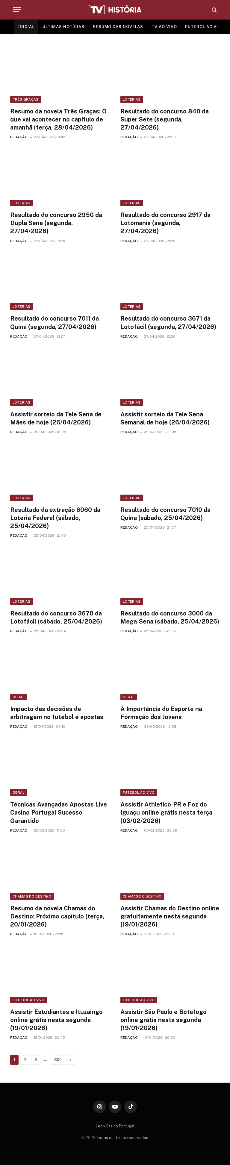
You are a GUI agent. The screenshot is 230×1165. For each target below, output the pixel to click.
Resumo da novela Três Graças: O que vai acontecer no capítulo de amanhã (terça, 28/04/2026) (58, 119)
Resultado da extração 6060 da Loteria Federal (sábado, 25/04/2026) (55, 518)
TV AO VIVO (164, 26)
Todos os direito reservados (122, 1137)
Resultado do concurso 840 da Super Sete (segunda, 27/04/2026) (164, 119)
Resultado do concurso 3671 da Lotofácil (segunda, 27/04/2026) (168, 322)
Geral (19, 697)
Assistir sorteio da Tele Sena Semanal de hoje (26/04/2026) (165, 418)
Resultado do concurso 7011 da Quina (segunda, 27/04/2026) (54, 322)
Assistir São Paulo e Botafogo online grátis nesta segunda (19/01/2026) (163, 1020)
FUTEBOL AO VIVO (204, 26)
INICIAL (26, 26)
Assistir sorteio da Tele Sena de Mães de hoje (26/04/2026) (56, 418)
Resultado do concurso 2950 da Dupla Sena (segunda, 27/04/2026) (56, 223)
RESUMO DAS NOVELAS (118, 26)
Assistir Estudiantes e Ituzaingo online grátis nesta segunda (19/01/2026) (56, 1020)
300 (58, 1060)
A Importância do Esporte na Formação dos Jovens (161, 713)
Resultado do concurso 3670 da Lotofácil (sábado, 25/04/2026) (56, 617)
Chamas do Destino (32, 896)
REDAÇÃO (19, 137)
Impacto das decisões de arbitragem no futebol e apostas (56, 713)
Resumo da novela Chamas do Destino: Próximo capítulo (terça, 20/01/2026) (57, 916)
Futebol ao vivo (139, 792)
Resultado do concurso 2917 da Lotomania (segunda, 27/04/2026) (165, 223)
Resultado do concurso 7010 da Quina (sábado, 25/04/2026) (165, 513)
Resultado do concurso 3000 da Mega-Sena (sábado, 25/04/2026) (169, 617)
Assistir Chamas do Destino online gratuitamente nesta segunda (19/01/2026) (169, 916)
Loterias (132, 99)
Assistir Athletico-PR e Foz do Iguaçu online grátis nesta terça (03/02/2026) (166, 812)
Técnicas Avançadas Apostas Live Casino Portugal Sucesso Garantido (58, 812)
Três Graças (26, 99)
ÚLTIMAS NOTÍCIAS (63, 26)
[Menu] (17, 9)
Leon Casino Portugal (115, 1126)
